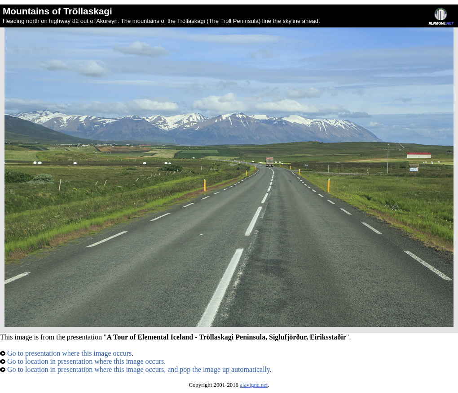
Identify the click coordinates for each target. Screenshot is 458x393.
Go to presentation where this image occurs (66, 353)
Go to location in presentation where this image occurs (82, 361)
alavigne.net (254, 385)
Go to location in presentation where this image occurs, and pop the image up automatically (135, 369)
